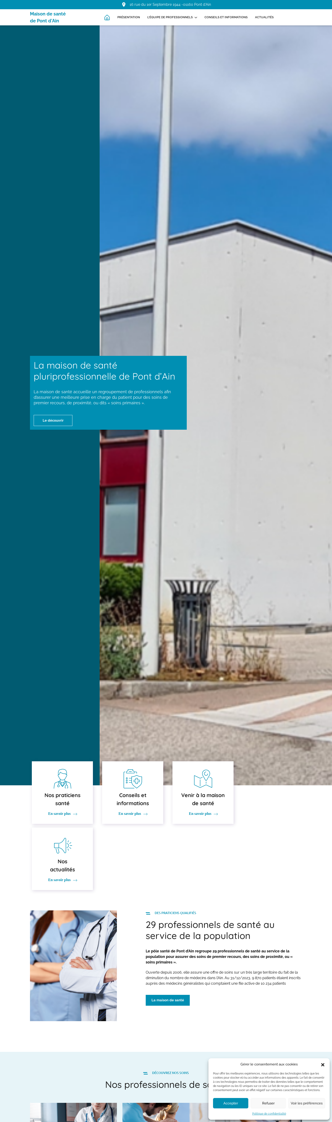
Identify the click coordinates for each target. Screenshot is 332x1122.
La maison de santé (167, 934)
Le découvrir (53, 420)
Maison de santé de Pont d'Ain (48, 17)
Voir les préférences (307, 1103)
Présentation (128, 17)
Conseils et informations (226, 17)
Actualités (264, 17)
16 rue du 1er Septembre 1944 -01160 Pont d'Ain (170, 4)
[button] (322, 1064)
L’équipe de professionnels (170, 17)
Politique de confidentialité (269, 1113)
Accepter (230, 1103)
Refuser (268, 1103)
